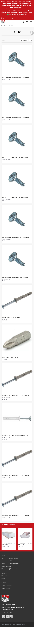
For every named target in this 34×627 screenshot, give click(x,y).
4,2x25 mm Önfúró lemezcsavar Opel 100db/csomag (15, 237)
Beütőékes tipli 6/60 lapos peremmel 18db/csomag (15, 435)
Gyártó (5, 25)
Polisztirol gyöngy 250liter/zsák (25, 543)
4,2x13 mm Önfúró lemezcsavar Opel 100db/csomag (15, 117)
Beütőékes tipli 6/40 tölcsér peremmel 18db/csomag (15, 395)
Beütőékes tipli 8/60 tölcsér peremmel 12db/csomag (15, 515)
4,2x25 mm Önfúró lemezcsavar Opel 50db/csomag (15, 277)
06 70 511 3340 (8, 612)
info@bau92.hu (9, 609)
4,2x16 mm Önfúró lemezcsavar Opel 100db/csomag (15, 77)
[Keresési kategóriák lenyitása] (27, 22)
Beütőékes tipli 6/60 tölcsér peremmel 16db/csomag (15, 475)
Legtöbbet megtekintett (9, 524)
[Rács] (2, 40)
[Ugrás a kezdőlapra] (1, 26)
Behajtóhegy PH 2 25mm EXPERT (10, 357)
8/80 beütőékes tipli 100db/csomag (11, 317)
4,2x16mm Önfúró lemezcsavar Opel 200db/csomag (15, 197)
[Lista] (4, 40)
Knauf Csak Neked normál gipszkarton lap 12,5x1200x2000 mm (9, 543)
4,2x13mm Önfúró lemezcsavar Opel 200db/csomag (15, 157)
